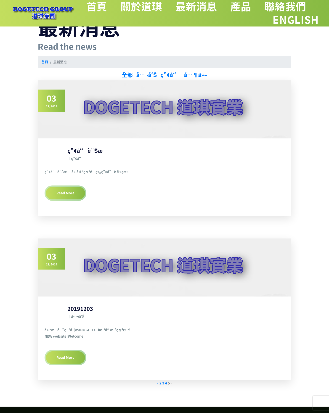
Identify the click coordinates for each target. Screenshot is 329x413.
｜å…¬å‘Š (76, 316)
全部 (127, 75)
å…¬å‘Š (146, 75)
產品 (245, 6)
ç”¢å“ (170, 75)
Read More (65, 193)
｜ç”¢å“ (75, 158)
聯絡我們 (287, 6)
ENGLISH (297, 19)
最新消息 (203, 6)
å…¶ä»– (195, 75)
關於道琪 (152, 6)
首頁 (110, 6)
